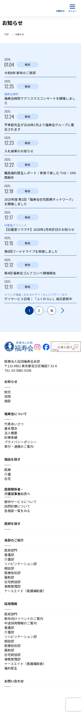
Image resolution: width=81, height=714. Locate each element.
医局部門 (10, 550)
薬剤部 (9, 577)
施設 (7, 401)
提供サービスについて (20, 501)
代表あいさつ (14, 424)
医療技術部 (12, 572)
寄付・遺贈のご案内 (18, 446)
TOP (6, 34)
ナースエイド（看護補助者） (25, 591)
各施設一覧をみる (17, 510)
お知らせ (10, 381)
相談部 (9, 568)
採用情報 (10, 603)
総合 (7, 392)
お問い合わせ (14, 681)
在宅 (7, 478)
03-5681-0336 (21, 370)
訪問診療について (17, 506)
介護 (7, 474)
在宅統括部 (12, 581)
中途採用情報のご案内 (20, 623)
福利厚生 (10, 668)
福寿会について (15, 413)
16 (51, 310)
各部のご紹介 (14, 540)
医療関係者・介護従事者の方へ (17, 491)
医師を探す (12, 523)
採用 (7, 396)
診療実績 (10, 437)
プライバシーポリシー (20, 442)
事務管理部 (12, 586)
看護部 (9, 554)
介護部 (9, 559)
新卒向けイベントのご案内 (23, 618)
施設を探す (12, 459)
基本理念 (10, 428)
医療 (7, 469)
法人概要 (10, 433)
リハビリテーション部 (20, 563)
